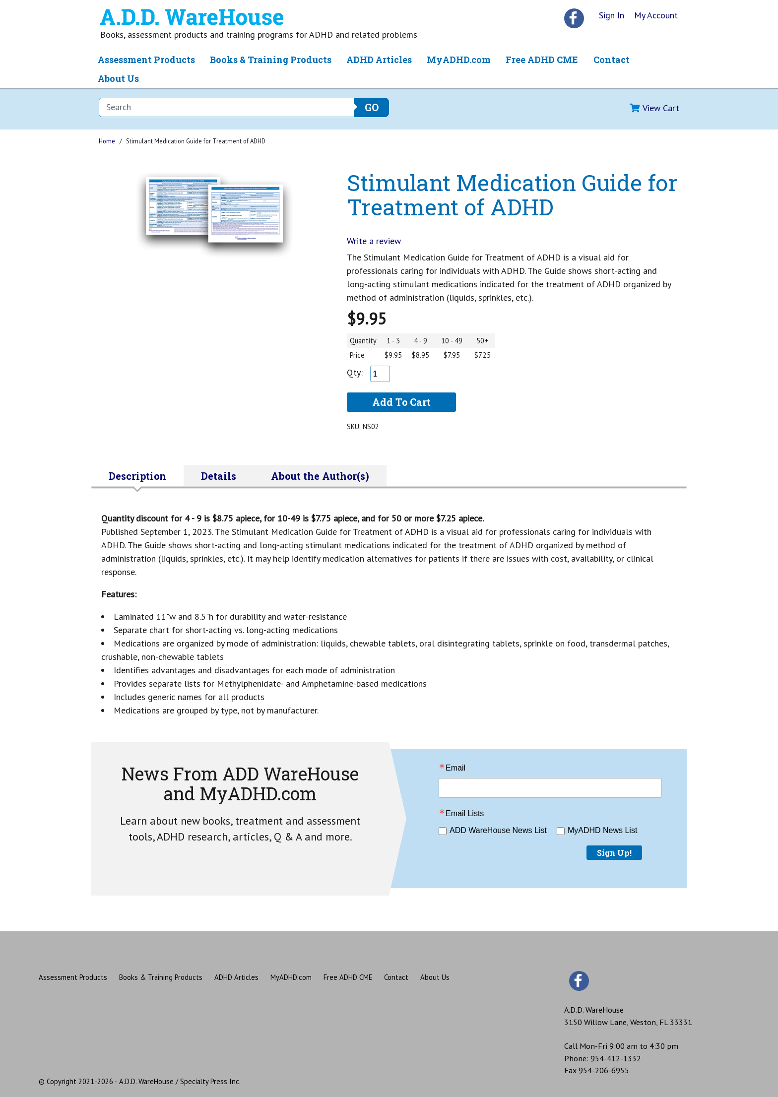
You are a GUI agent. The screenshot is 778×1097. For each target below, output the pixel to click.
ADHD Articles (379, 59)
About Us (118, 78)
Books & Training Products (270, 59)
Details (218, 475)
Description (137, 475)
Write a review (374, 241)
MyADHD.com (459, 59)
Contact (611, 59)
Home (107, 141)
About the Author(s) (320, 475)
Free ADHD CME (542, 59)
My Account (656, 15)
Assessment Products (146, 59)
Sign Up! (614, 852)
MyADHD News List (602, 830)
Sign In (611, 15)
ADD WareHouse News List (498, 830)
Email (455, 768)
